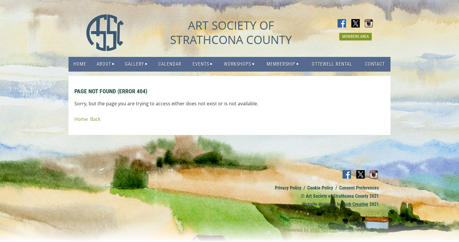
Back (95, 119)
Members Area (355, 36)
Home (81, 119)
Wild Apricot (323, 230)
